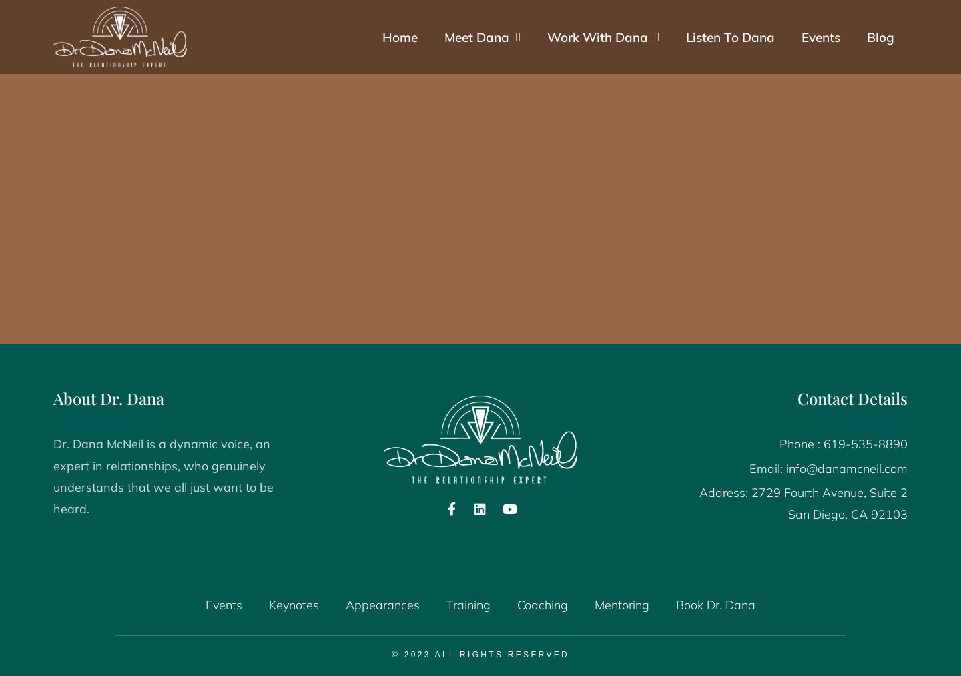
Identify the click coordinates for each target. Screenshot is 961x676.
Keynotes (294, 605)
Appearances (383, 605)
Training (468, 605)
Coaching (542, 605)
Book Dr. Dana (715, 605)
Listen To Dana (730, 37)
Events (821, 37)
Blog (880, 37)
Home (400, 37)
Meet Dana (482, 37)
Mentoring (622, 605)
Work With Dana (603, 37)
